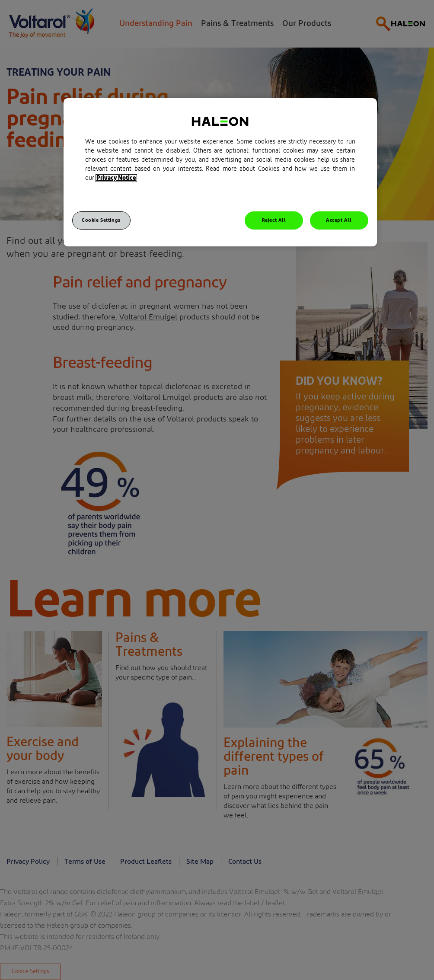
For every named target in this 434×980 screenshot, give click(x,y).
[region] (220, 172)
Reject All (274, 220)
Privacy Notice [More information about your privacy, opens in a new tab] (116, 178)
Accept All (339, 220)
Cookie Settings (101, 220)
